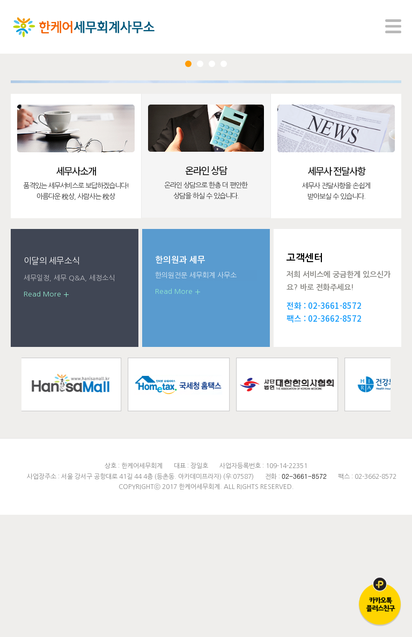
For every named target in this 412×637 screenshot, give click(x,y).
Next (371, 143)
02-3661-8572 (335, 427)
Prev (40, 143)
